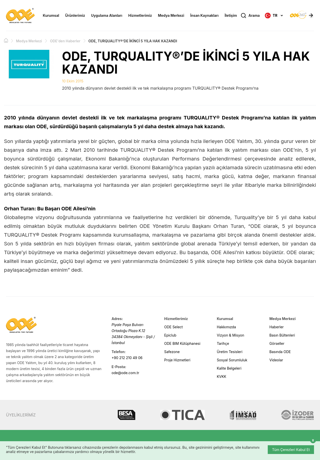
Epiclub (170, 335)
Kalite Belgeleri (229, 368)
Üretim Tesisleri (229, 352)
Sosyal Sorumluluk (232, 360)
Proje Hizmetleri (177, 360)
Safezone (172, 352)
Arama (250, 16)
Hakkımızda (226, 327)
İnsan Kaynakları (204, 15)
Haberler (277, 327)
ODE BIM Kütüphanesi (182, 343)
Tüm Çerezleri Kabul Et (291, 449)
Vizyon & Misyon (230, 335)
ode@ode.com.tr (125, 373)
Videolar (276, 360)
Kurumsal (51, 15)
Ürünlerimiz (75, 15)
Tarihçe (223, 343)
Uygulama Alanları (106, 15)
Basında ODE (280, 352)
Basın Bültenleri (282, 335)
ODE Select (173, 327)
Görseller (277, 343)
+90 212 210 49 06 (127, 358)
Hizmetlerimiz (140, 15)
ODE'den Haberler (65, 41)
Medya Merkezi (171, 15)
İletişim (230, 15)
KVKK (221, 376)
